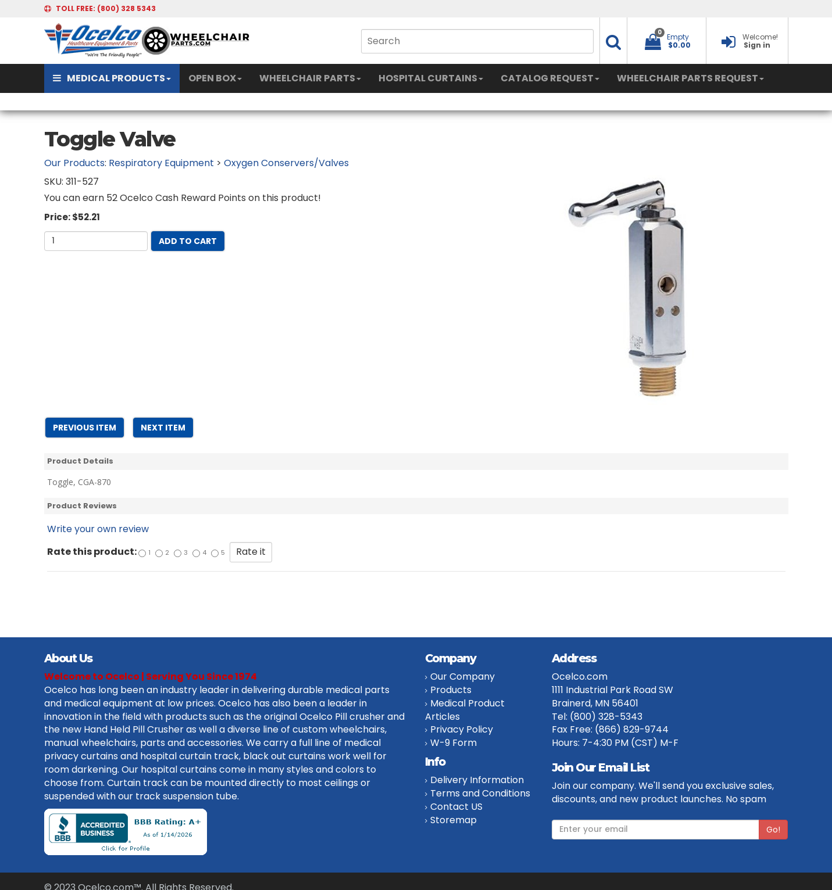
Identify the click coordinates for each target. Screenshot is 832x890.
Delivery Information (477, 780)
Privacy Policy (461, 729)
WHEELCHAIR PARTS (310, 78)
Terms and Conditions (480, 793)
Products (451, 690)
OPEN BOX (215, 78)
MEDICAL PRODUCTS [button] (112, 78)
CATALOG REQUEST (550, 78)
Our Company (462, 676)
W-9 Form (453, 742)
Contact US (456, 806)
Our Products (74, 163)
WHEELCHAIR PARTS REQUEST (690, 78)
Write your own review (98, 529)
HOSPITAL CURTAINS (430, 78)
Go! (773, 829)
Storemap (453, 820)
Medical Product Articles (465, 710)
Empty (678, 37)
